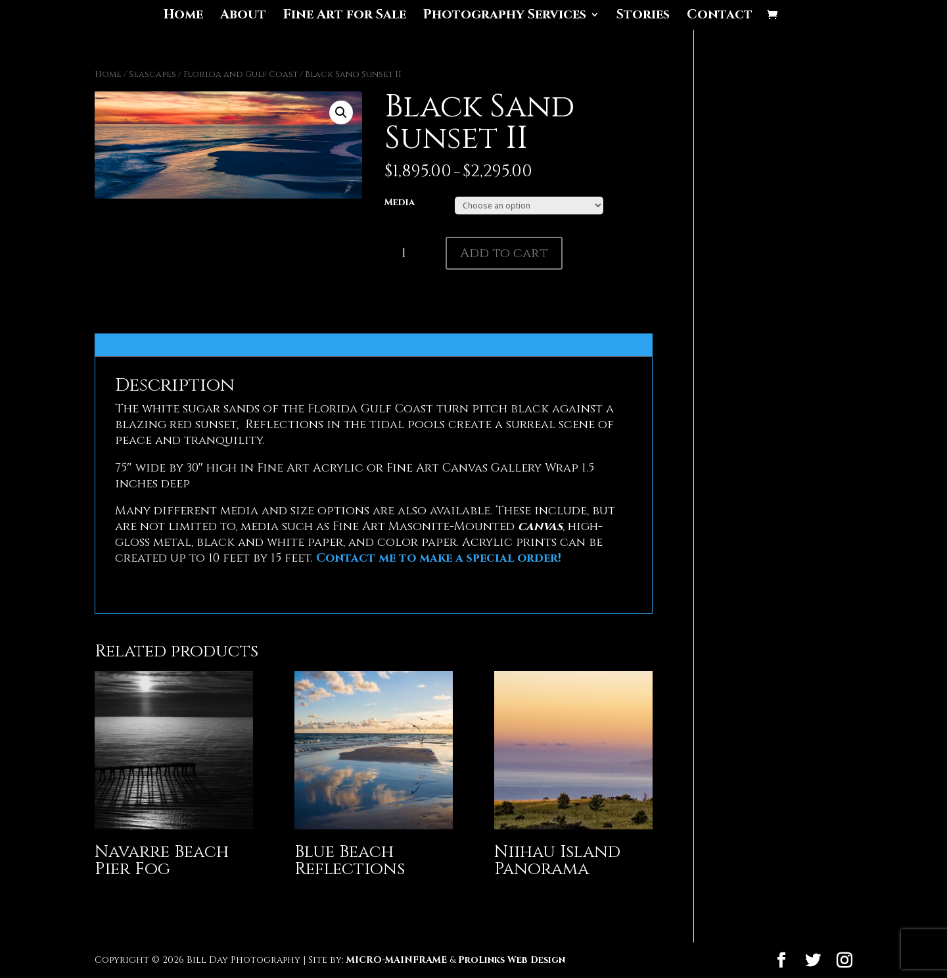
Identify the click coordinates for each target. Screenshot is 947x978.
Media (399, 202)
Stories (643, 16)
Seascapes (152, 74)
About (243, 16)
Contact (719, 16)
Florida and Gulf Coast (240, 74)
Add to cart (504, 253)
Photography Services (504, 16)
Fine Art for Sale (344, 16)
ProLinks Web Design (511, 960)
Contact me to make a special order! (438, 558)
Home (183, 16)
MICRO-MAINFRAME (396, 960)
